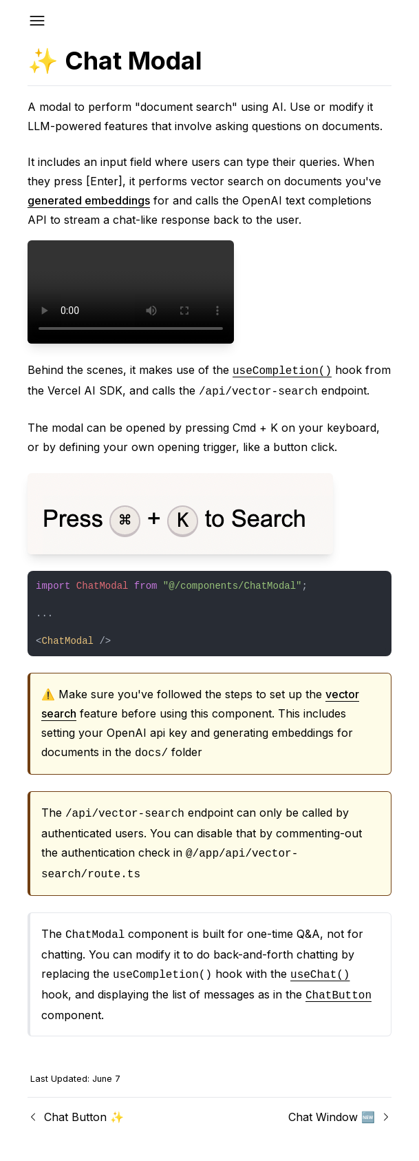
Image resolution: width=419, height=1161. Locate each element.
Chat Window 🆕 (339, 1117)
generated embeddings (89, 200)
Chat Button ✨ (76, 1117)
